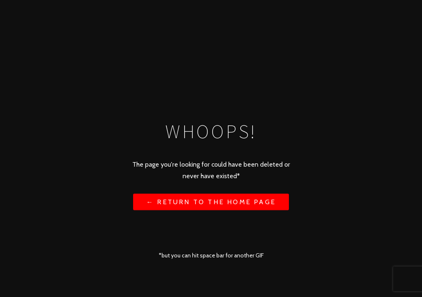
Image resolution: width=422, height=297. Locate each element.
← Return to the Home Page (211, 201)
